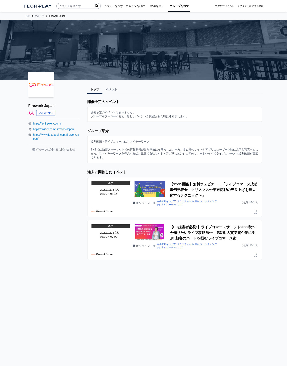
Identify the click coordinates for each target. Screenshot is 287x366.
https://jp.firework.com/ (47, 123)
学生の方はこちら (224, 6)
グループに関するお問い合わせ (53, 149)
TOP (27, 16)
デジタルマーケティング (170, 204)
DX (174, 201)
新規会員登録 (256, 6)
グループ (39, 16)
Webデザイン (164, 201)
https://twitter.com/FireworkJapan (53, 129)
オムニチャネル (185, 201)
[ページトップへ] (37, 6)
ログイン (242, 6)
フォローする (45, 113)
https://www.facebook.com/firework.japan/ (56, 136)
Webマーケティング (206, 201)
